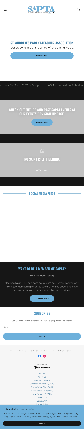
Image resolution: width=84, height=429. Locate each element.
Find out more (42, 56)
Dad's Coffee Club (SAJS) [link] (42, 387)
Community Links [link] (42, 380)
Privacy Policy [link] (42, 404)
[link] (42, 9)
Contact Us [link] (42, 397)
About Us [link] (42, 377)
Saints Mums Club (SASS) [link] (42, 390)
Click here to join (42, 298)
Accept (42, 423)
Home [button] (42, 373)
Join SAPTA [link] (42, 401)
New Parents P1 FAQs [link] (42, 394)
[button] (9, 9)
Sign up (42, 336)
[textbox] (42, 327)
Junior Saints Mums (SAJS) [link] (42, 383)
